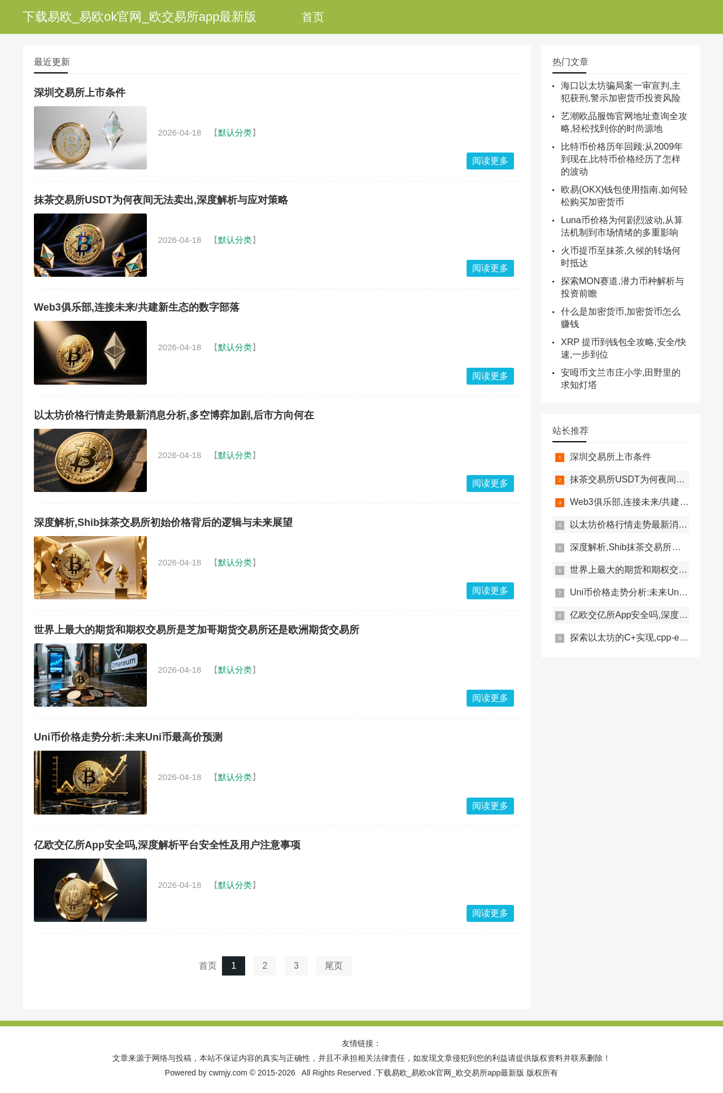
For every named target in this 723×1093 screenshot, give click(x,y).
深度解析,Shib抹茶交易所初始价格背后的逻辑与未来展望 (163, 522)
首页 (313, 17)
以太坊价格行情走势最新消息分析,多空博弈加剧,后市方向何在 (174, 415)
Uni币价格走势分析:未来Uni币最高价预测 (128, 737)
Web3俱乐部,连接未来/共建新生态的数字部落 (136, 307)
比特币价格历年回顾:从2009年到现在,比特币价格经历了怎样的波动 (622, 159)
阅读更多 (490, 161)
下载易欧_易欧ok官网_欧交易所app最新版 (139, 17)
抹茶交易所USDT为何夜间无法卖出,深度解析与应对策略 (161, 200)
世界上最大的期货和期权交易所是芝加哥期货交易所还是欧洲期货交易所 (196, 629)
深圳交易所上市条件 (79, 92)
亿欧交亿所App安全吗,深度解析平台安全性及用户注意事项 (167, 845)
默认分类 (235, 132)
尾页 (334, 965)
